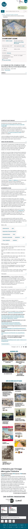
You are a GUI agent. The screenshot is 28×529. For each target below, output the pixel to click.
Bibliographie (5, 244)
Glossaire (3, 273)
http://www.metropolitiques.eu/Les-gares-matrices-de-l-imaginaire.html (14, 340)
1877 (23, 46)
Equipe (22, 527)
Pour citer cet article (7, 287)
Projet (16, 527)
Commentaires (5, 344)
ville (23, 237)
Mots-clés (4, 225)
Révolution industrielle (7, 237)
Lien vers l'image (7, 60)
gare (13, 228)
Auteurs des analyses (13, 525)
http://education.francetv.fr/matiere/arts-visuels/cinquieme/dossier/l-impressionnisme (11, 323)
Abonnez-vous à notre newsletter (10, 517)
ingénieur (15, 240)
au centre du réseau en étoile (14, 132)
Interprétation (6, 188)
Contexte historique (8, 120)
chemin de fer (6, 228)
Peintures (9, 53)
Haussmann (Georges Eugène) (9, 231)
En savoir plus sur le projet (19, 493)
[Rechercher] (14, 11)
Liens (2, 297)
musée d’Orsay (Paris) (19, 42)
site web (17, 43)
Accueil (3, 14)
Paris (14, 234)
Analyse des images (7, 141)
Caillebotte (15, 180)
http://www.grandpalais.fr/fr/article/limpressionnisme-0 (13, 328)
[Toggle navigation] (2, 11)
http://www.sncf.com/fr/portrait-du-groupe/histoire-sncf (13, 333)
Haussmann (21, 210)
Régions (22, 525)
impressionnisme (6, 234)
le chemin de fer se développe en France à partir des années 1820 (12, 125)
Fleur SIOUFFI (7, 70)
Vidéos (3, 73)
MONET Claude (9, 40)
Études (4, 525)
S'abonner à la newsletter (23, 8)
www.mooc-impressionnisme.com (15, 312)
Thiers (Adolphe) (6, 240)
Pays (4, 527)
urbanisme (17, 237)
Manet (10, 180)
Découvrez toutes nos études (12, 14)
